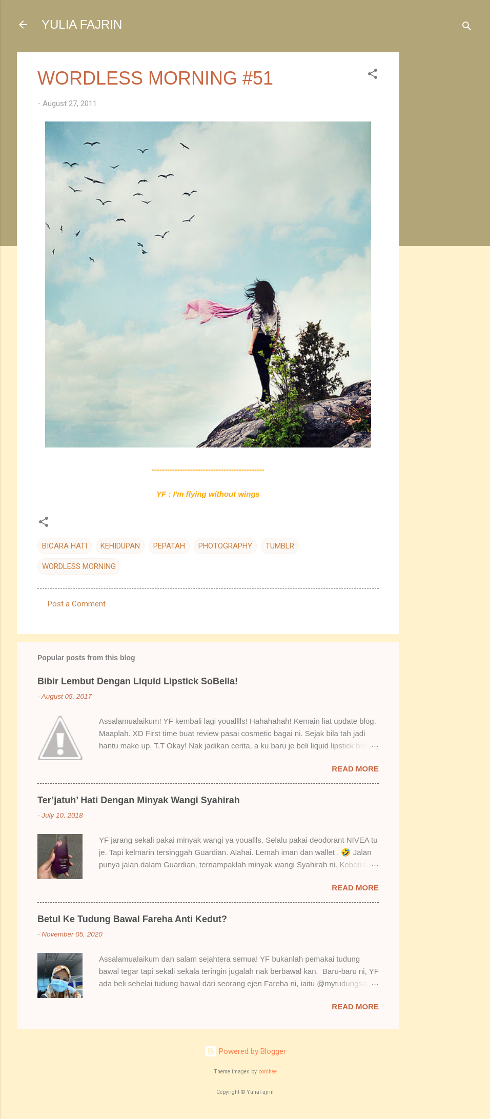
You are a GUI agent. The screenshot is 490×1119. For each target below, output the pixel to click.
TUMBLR (280, 546)
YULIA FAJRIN (82, 24)
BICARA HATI (64, 546)
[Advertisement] (440, 206)
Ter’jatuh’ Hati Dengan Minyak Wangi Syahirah (138, 800)
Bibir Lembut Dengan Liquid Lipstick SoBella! (137, 681)
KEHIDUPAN (120, 546)
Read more (355, 768)
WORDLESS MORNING (79, 566)
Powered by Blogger (245, 1051)
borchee (267, 1071)
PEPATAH (169, 546)
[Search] (467, 28)
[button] (372, 76)
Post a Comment (77, 603)
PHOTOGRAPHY (225, 546)
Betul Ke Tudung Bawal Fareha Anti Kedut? (132, 919)
